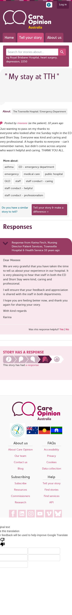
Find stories (51, 489)
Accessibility (51, 449)
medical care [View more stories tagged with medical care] (32, 174)
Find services (51, 496)
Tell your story (30, 37)
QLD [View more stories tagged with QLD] (7, 181)
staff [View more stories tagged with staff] (18, 181)
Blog (20, 468)
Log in (63, 4)
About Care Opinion (20, 449)
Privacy (51, 455)
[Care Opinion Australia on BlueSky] (58, 513)
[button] (49, 4)
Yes (62, 329)
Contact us (20, 462)
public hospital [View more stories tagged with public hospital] (54, 174)
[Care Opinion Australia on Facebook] (13, 513)
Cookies (51, 462)
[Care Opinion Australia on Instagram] (31, 513)
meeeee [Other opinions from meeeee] (22, 123)
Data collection (51, 468)
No (67, 329)
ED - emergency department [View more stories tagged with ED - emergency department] (36, 167)
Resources (20, 489)
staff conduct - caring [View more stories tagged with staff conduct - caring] (39, 181)
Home (9, 37)
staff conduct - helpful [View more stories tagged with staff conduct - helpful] (19, 188)
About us (54, 37)
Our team (20, 455)
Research (20, 502)
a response (32, 365)
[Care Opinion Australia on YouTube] (40, 513)
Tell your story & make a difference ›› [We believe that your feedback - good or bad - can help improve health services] (48, 209)
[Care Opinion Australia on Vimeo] (49, 513)
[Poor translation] (2, 541)
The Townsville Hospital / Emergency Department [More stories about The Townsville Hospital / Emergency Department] (39, 111)
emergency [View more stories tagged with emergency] (12, 174)
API (51, 502)
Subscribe (20, 483)
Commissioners (20, 496)
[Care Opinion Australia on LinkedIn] (22, 513)
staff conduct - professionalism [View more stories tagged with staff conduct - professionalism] (24, 195)
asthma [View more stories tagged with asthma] (9, 167)
